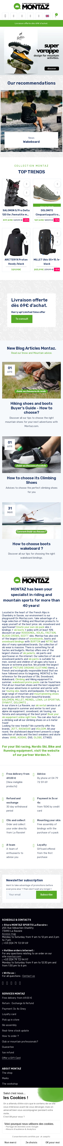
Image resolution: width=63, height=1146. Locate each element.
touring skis (12, 691)
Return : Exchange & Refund (18, 1003)
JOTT (14, 728)
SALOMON (8, 699)
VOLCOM (41, 728)
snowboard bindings (13, 641)
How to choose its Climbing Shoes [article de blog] (31, 480)
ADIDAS (21, 737)
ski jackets (29, 653)
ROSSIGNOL (28, 632)
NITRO (50, 641)
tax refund (8, 1052)
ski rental (41, 705)
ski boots (19, 630)
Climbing (20, 679)
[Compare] (26, 192)
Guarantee (8, 1047)
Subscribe (46, 894)
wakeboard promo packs (25, 682)
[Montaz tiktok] (3, 982)
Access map (9, 934)
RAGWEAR (25, 728)
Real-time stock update (15, 1030)
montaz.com (14, 956)
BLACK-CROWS (10, 635)
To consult (21, 318)
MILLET (19, 699)
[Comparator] (39, 16)
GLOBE (38, 737)
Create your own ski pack (30, 627)
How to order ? (10, 1036)
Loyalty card (9, 1014)
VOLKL (40, 632)
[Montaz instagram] (7, 982)
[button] (13, 16)
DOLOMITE (20, 702)
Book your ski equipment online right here (30, 716)
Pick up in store (10, 1019)
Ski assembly (9, 1025)
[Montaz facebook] (11, 982)
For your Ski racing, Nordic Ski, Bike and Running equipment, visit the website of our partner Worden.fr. (31, 751)
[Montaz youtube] (16, 982)
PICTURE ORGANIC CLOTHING (30, 667)
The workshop (10, 1083)
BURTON (35, 641)
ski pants (34, 659)
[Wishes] (30, 16)
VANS (13, 737)
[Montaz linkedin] (20, 982)
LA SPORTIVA (52, 699)
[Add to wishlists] (26, 184)
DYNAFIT (7, 702)
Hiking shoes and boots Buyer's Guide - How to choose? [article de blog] (31, 408)
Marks (5, 1078)
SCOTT (25, 635)
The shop (7, 1073)
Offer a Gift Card (11, 1058)
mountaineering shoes (46, 693)
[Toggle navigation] (5, 16)
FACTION (50, 632)
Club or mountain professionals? (20, 1041)
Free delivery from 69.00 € (17, 998)
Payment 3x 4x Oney (14, 1008)
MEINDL (29, 699)
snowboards (36, 638)
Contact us (28, 976)
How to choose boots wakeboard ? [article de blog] (31, 546)
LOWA (39, 699)
